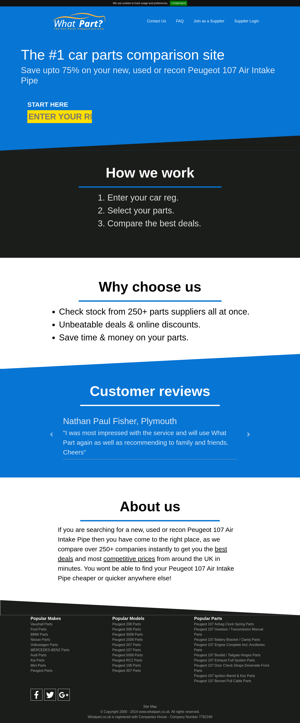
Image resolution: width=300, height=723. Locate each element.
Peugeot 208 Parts (126, 624)
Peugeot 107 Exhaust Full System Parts (224, 660)
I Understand (178, 3)
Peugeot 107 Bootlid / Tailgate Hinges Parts (227, 655)
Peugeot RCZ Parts (127, 660)
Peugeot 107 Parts (126, 650)
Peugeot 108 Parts (126, 665)
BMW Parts (39, 634)
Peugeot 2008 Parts (127, 639)
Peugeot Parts (41, 670)
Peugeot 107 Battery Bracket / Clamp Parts (227, 639)
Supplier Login (246, 21)
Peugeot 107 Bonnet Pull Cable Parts (222, 681)
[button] (51, 434)
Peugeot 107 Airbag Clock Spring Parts (224, 624)
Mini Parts (38, 665)
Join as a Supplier (208, 21)
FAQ (180, 21)
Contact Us (156, 21)
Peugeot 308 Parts (126, 629)
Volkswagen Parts (44, 645)
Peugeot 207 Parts (126, 645)
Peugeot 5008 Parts (127, 655)
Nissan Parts (40, 639)
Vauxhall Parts (42, 624)
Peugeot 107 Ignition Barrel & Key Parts (224, 676)
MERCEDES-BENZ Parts (50, 650)
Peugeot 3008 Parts (127, 634)
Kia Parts (38, 660)
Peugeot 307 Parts (126, 670)
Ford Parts (39, 629)
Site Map (150, 706)
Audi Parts (38, 655)
